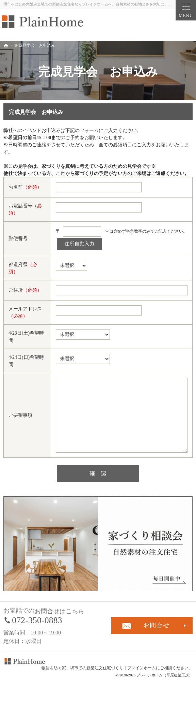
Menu (186, 10)
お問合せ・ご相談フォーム (152, 625)
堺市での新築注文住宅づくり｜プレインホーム (113, 667)
